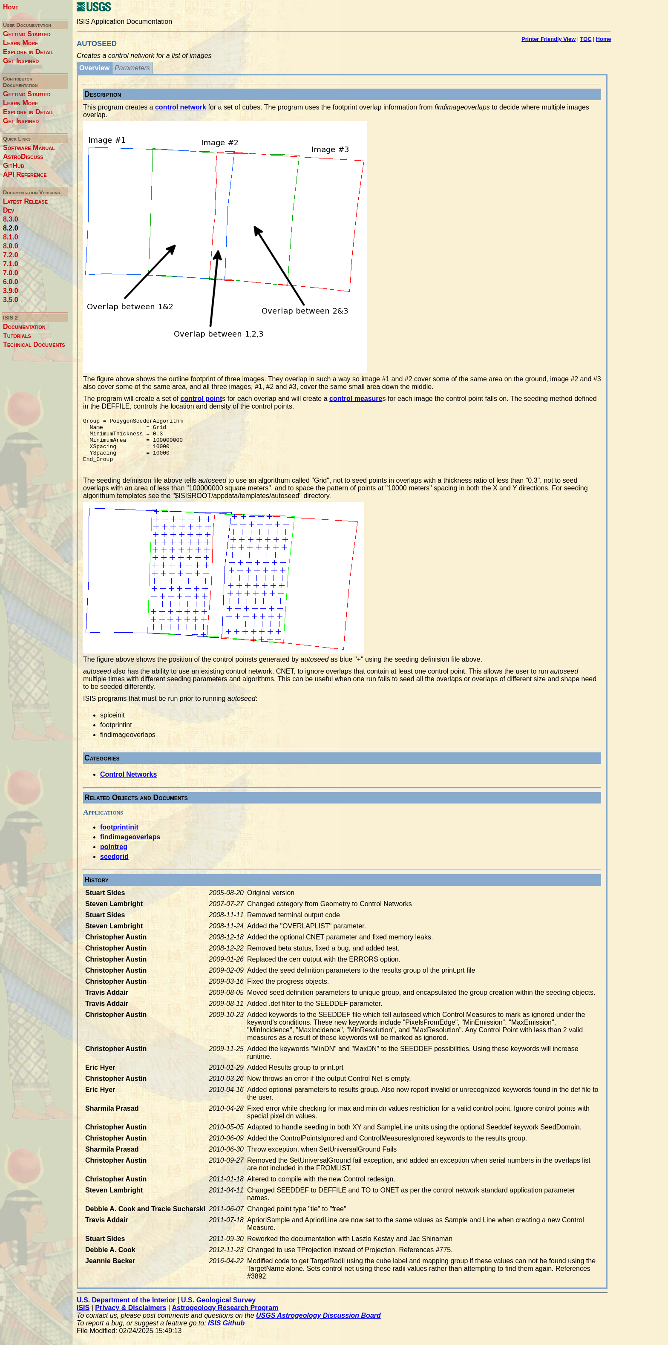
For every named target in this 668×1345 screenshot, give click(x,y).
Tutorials (17, 335)
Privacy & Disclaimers (130, 1318)
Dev (8, 210)
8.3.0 (10, 219)
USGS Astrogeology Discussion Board (318, 1325)
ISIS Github (226, 1333)
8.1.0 (10, 237)
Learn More (20, 42)
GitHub (13, 165)
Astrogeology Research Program (225, 1318)
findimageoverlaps (130, 847)
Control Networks (128, 784)
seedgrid (114, 866)
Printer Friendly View (548, 39)
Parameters (132, 68)
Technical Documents (34, 344)
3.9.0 (10, 290)
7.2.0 (10, 255)
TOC (586, 39)
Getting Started (27, 33)
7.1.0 (10, 264)
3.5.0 (10, 299)
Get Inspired (21, 60)
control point (201, 398)
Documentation (24, 326)
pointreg (113, 857)
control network (180, 107)
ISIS (83, 1318)
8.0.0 (10, 246)
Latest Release (25, 201)
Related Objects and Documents (136, 808)
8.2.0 (10, 228)
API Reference (25, 174)
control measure (355, 398)
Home (11, 7)
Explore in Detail (28, 51)
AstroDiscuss (23, 156)
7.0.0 (10, 272)
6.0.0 (10, 281)
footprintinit (119, 837)
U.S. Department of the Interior (126, 1310)
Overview (94, 68)
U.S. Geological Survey (218, 1310)
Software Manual (29, 147)
